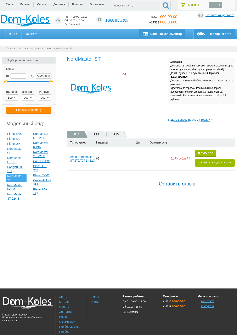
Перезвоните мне (116, 19)
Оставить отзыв (177, 184)
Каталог (24, 48)
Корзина (193, 4)
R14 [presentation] (98, 134)
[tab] (75, 134)
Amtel (48, 48)
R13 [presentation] (79, 134)
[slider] (129, 85)
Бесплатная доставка (219, 15)
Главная (11, 48)
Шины (37, 48)
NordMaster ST (14, 178)
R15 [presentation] (118, 134)
